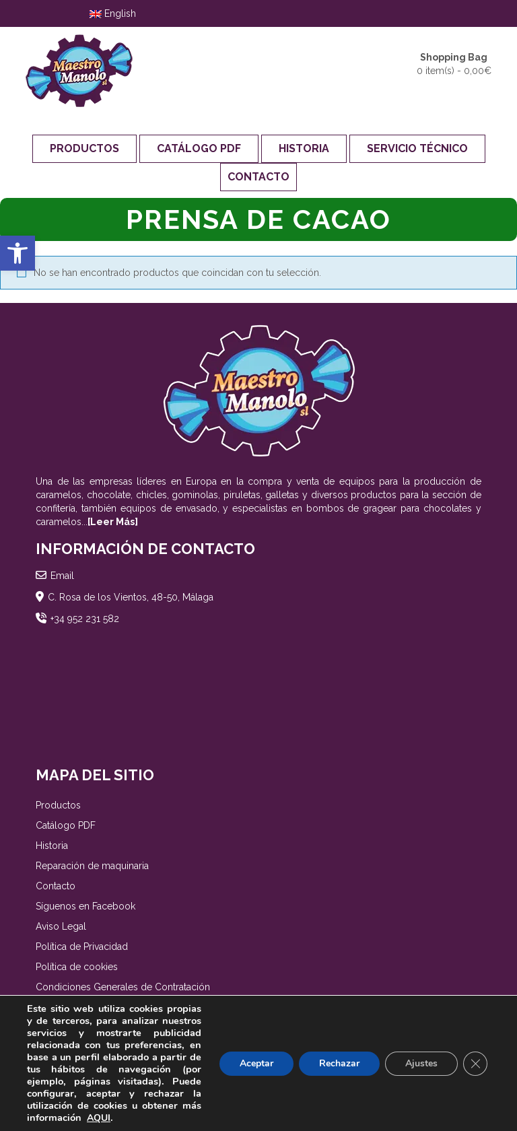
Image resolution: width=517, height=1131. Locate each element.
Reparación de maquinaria (92, 865)
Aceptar (256, 1063)
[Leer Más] (113, 521)
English (113, 13)
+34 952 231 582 (84, 618)
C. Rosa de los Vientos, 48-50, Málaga (130, 597)
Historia (304, 148)
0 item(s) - (454, 63)
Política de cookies (77, 966)
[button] (17, 253)
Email (62, 575)
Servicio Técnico (417, 148)
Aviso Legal (61, 926)
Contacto (258, 176)
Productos (84, 148)
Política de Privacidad (82, 946)
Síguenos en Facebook (85, 906)
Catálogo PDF (199, 148)
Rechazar (339, 1063)
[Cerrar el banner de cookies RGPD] (475, 1064)
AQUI (98, 1117)
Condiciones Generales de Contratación (123, 987)
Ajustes (421, 1063)
